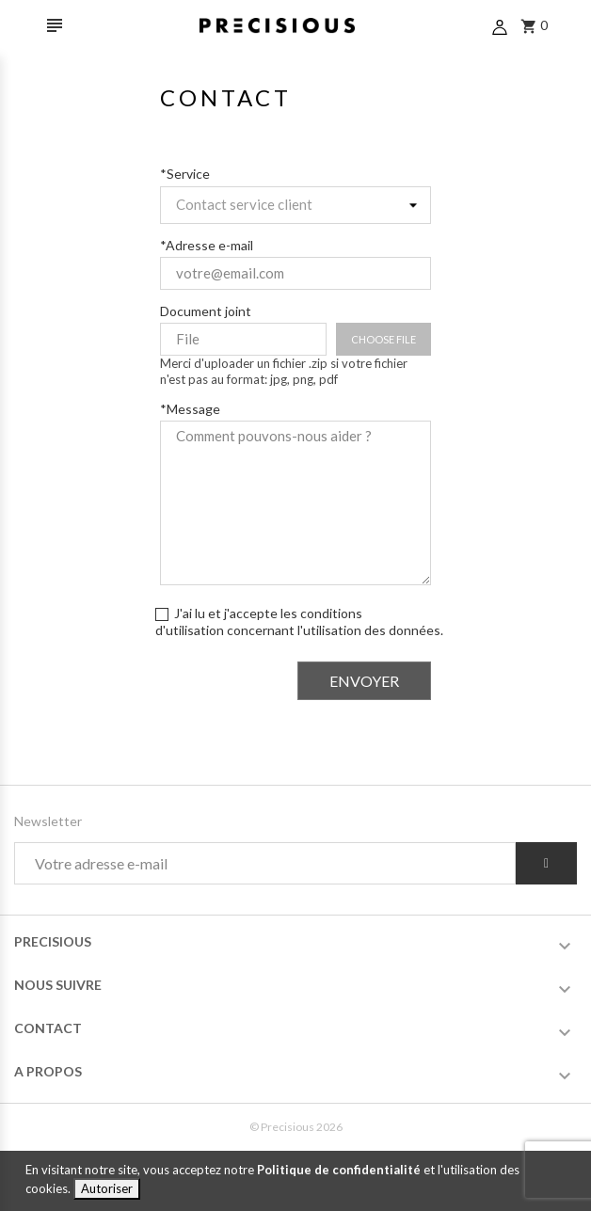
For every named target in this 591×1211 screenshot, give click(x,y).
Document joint (205, 311)
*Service (185, 174)
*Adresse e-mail (206, 245)
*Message (190, 409)
